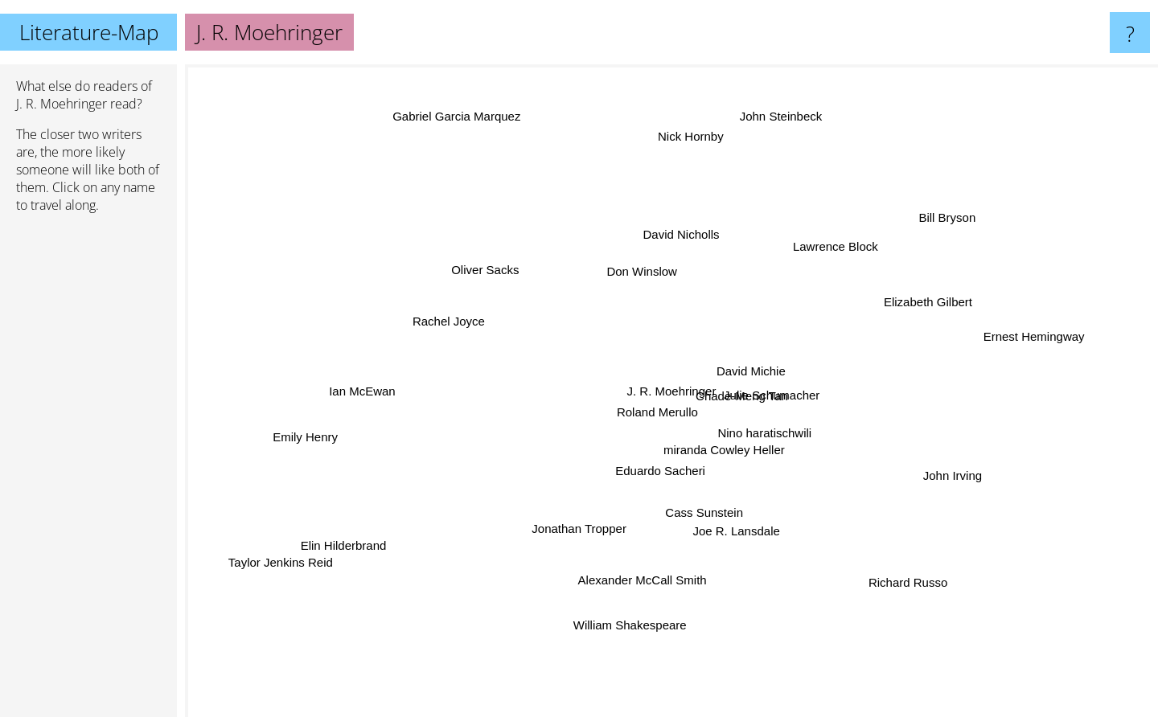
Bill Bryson (950, 220)
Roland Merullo (653, 411)
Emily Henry (327, 429)
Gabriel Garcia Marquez (442, 116)
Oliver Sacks (500, 273)
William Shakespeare (623, 636)
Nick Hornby (676, 117)
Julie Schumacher (783, 388)
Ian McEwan (341, 395)
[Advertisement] (88, 472)
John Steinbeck (774, 112)
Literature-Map (88, 32)
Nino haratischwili (759, 429)
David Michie (751, 360)
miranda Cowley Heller (726, 457)
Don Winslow (637, 280)
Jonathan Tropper (579, 522)
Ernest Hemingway (1027, 346)
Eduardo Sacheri (659, 469)
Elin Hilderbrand (361, 538)
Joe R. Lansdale (730, 518)
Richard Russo (912, 584)
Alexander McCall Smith (645, 585)
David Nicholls (688, 240)
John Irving (942, 490)
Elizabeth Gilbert (903, 312)
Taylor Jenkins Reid (308, 552)
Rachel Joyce (453, 320)
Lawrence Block (826, 253)
